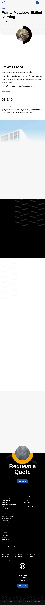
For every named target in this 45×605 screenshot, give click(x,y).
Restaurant (27, 502)
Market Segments (6, 518)
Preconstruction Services (8, 516)
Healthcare (4, 502)
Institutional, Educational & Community (9, 507)
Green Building (6, 498)
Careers (4, 537)
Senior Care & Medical (30, 506)
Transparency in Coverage (8, 546)
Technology (5, 525)
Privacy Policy (37, 601)
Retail (25, 504)
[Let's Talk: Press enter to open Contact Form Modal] (38, 2)
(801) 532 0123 (31, 554)
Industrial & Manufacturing (9, 504)
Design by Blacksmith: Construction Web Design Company (22, 603)
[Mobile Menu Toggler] (42, 2)
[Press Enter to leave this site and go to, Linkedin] (9, 560)
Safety (3, 527)
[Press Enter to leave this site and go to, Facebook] (14, 560)
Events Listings (6, 539)
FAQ (3, 541)
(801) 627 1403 (5, 554)
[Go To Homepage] (22, 566)
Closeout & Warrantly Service (9, 522)
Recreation (27, 500)
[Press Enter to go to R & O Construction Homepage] (4, 2)
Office (25, 498)
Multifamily (27, 496)
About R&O (5, 535)
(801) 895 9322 (18, 554)
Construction (5, 520)
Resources (4, 543)
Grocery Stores (6, 500)
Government (5, 496)
